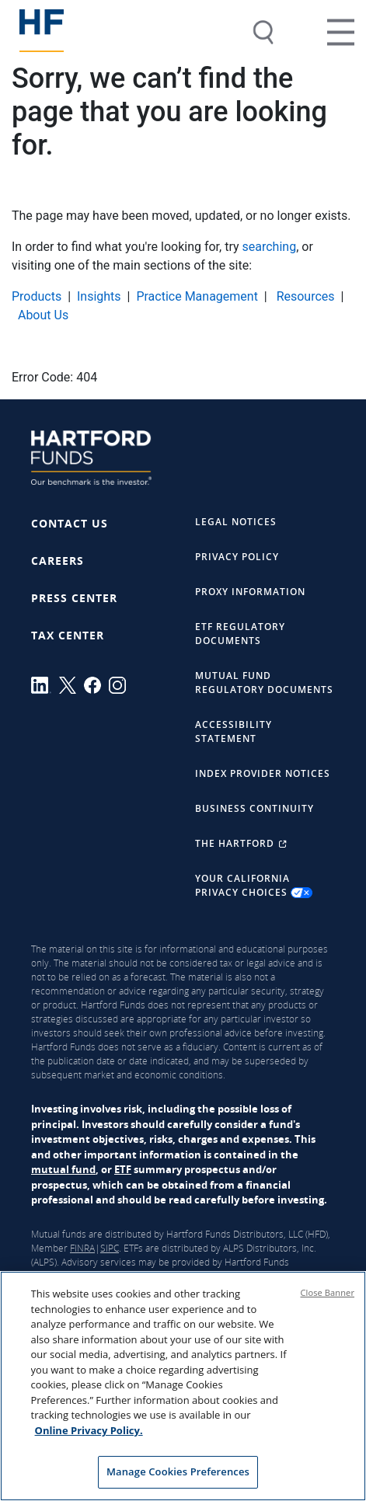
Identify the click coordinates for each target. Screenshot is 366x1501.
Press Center (74, 597)
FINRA (82, 1248)
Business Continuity (254, 808)
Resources (304, 296)
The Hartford (241, 843)
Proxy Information (250, 591)
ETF (122, 1169)
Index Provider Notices (262, 773)
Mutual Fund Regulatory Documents (264, 682)
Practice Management (197, 296)
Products (36, 296)
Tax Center (67, 635)
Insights (99, 296)
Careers (57, 560)
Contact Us (69, 523)
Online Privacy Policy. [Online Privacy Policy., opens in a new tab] (89, 1431)
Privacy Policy (237, 556)
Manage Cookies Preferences (177, 1473)
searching (269, 246)
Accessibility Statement (233, 731)
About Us (43, 315)
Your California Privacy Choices (253, 886)
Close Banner (328, 1293)
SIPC (109, 1248)
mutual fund (63, 1169)
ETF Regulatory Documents (240, 633)
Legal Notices (236, 521)
